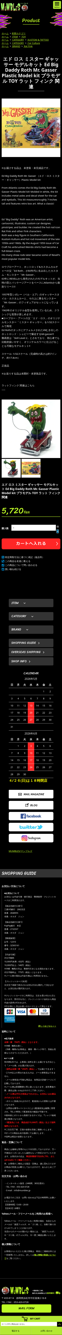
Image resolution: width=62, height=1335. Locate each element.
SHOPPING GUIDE (23, 643)
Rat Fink (28, 46)
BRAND (16, 46)
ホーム (5, 33)
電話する (16, 1330)
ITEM (15, 36)
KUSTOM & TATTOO (38, 39)
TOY (23, 36)
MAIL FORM (26, 1308)
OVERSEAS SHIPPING (26, 652)
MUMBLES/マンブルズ (20, 851)
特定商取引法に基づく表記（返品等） (24, 557)
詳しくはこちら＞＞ (47, 1026)
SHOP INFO (19, 661)
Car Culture (33, 43)
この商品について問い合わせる (21, 565)
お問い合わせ (46, 1330)
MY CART (35, 1318)
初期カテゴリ (19, 33)
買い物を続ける (13, 569)
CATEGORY (18, 39)
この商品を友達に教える (17, 561)
